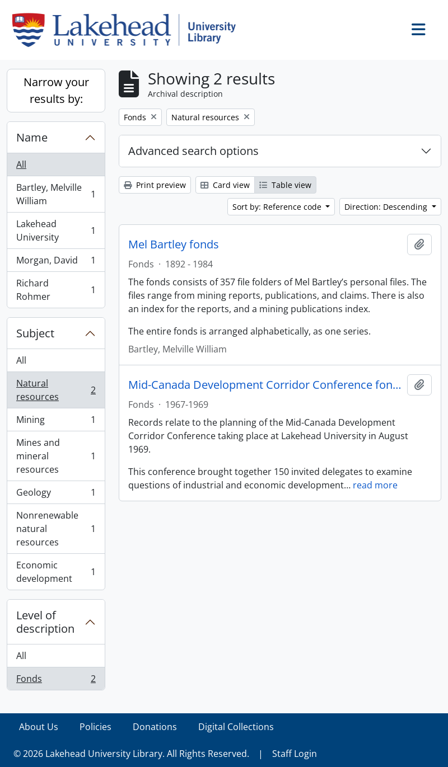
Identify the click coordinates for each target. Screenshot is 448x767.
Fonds (56, 681)
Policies (95, 727)
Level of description (45, 622)
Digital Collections (236, 727)
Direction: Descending (387, 206)
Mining (56, 422)
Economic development (56, 572)
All (21, 164)
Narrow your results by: (56, 90)
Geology (56, 495)
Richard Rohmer (56, 290)
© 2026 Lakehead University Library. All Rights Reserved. (131, 753)
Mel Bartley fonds (173, 244)
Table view (285, 185)
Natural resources (56, 390)
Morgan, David (56, 262)
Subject (35, 333)
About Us (38, 727)
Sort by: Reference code (278, 206)
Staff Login (294, 753)
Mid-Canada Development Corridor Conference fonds (265, 385)
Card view (225, 185)
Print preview (155, 185)
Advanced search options (193, 150)
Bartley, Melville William (56, 194)
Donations (155, 727)
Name (32, 137)
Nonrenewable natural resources (56, 528)
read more (375, 485)
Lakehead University (56, 230)
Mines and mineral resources (56, 456)
